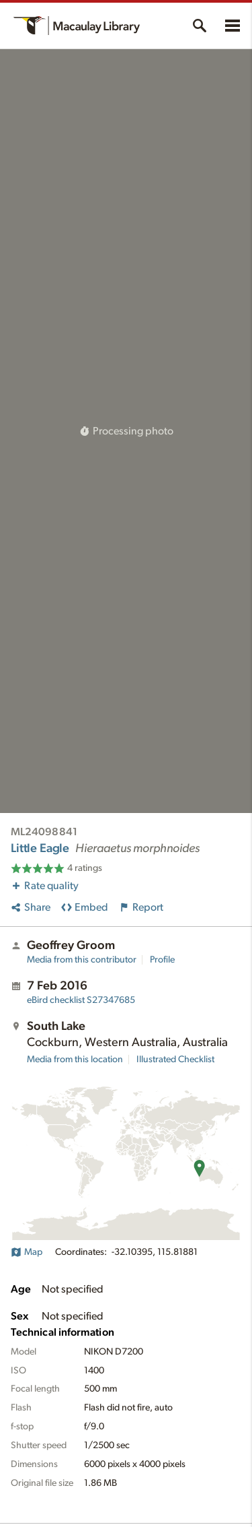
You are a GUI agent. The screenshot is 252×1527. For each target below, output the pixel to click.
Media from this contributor (81, 960)
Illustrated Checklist (175, 1059)
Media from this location (75, 1059)
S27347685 (81, 1000)
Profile (162, 960)
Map (26, 1252)
